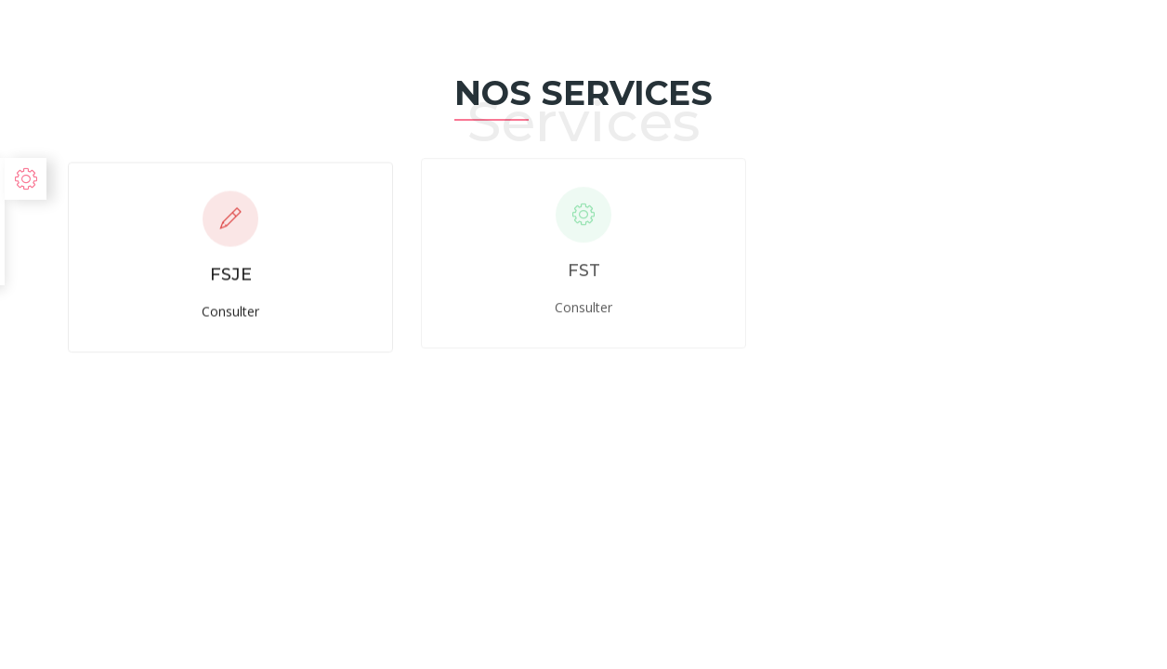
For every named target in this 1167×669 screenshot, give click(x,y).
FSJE (231, 274)
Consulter (230, 310)
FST (584, 268)
